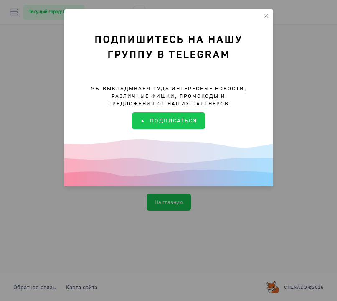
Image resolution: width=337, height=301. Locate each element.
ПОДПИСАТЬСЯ (168, 120)
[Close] (266, 16)
